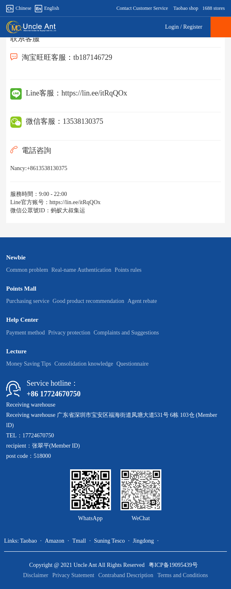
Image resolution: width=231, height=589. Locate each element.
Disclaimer (35, 575)
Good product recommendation (88, 301)
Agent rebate (142, 301)
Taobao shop (185, 8)
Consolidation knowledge (83, 364)
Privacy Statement (73, 575)
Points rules (128, 270)
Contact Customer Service (142, 8)
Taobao (28, 541)
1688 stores (213, 8)
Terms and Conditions (182, 575)
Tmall (79, 541)
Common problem (27, 270)
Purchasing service (27, 301)
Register (192, 27)
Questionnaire (132, 364)
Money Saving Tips (28, 364)
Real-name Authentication (81, 270)
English (47, 8)
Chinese (19, 8)
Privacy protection (69, 333)
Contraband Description (125, 575)
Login (172, 27)
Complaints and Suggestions (126, 333)
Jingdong (143, 541)
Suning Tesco (109, 541)
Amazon (54, 541)
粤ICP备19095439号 (173, 565)
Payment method (25, 333)
